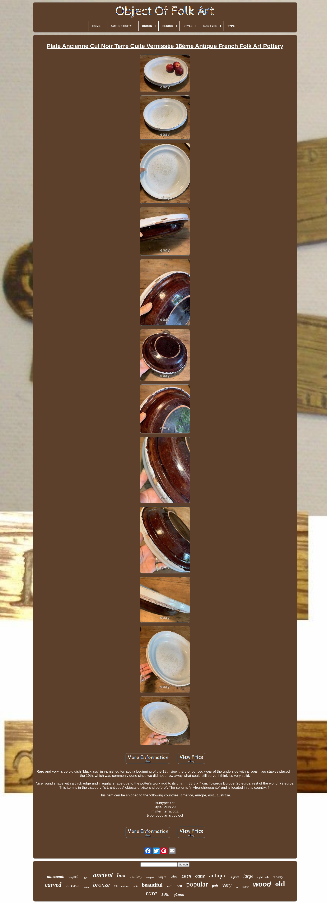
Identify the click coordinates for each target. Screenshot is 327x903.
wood (262, 884)
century (136, 876)
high (86, 887)
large (248, 876)
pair (215, 886)
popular (197, 884)
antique (217, 875)
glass (179, 895)
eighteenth (262, 877)
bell (179, 886)
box (121, 875)
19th (165, 894)
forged (162, 877)
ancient (103, 875)
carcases (73, 885)
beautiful (152, 885)
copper (85, 877)
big (237, 887)
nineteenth (55, 876)
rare (151, 893)
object (73, 876)
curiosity (278, 877)
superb (234, 877)
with (135, 886)
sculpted (150, 877)
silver (246, 886)
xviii (170, 886)
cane (200, 876)
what (174, 877)
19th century (121, 886)
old (280, 884)
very (227, 885)
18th (186, 876)
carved (53, 884)
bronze (101, 884)
